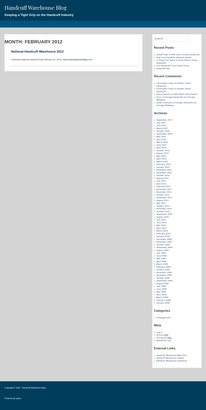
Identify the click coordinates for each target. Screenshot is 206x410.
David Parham (163, 94)
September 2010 (165, 214)
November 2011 (164, 192)
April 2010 (162, 228)
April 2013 (162, 159)
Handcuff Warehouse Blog (36, 7)
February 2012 (164, 186)
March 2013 (162, 162)
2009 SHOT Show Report (185, 94)
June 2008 (162, 289)
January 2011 (163, 206)
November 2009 (164, 242)
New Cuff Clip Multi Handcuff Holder (174, 57)
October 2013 (163, 150)
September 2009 (165, 247)
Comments (164, 338)
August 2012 (163, 178)
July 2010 (161, 220)
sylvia (18, 398)
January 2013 (163, 167)
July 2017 (161, 123)
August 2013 (163, 153)
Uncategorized (164, 318)
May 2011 (161, 203)
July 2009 (161, 253)
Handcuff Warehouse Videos (170, 358)
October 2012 (163, 175)
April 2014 (162, 148)
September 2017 (165, 120)
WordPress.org (164, 340)
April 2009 (162, 261)
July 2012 (161, 181)
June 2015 (162, 145)
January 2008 (163, 303)
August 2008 (163, 284)
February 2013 (164, 164)
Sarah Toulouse (164, 103)
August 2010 (163, 217)
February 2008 (164, 300)
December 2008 (164, 272)
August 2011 (163, 200)
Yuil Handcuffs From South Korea (173, 66)
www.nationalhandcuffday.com (77, 59)
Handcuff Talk (163, 69)
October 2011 (163, 195)
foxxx (159, 97)
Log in (160, 332)
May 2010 (161, 225)
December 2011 (164, 189)
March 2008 (162, 297)
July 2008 (161, 286)
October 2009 (163, 245)
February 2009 (164, 267)
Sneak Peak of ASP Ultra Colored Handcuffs (178, 55)
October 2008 (163, 278)
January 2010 (163, 236)
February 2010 (164, 234)
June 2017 (162, 125)
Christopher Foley (165, 83)
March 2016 (162, 142)
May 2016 (161, 137)
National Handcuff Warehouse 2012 (37, 51)
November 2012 (164, 173)
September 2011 (165, 198)
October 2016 (163, 131)
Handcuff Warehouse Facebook (172, 361)
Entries (162, 335)
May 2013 (161, 156)
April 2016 (162, 139)
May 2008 (161, 292)
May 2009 (161, 258)
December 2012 (164, 170)
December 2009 (164, 239)
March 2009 (162, 264)
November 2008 (164, 275)
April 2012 (162, 184)
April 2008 (162, 295)
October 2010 (163, 211)
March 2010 (162, 231)
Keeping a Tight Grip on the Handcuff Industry (39, 15)
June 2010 (162, 223)
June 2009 (162, 256)
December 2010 (164, 209)
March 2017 (162, 128)
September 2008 (165, 281)
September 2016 (165, 134)
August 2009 (163, 250)
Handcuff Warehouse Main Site (172, 355)
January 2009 (163, 270)
